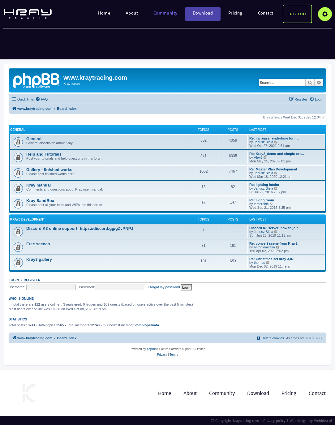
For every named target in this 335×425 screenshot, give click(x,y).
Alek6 (258, 157)
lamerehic (261, 204)
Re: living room (261, 200)
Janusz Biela (263, 142)
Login (14, 280)
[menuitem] (41, 99)
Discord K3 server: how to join (273, 228)
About (132, 13)
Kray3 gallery (39, 259)
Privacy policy (274, 421)
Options (325, 14)
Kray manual (38, 185)
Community (165, 13)
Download (203, 13)
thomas (259, 262)
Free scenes (38, 244)
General (17, 129)
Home (104, 13)
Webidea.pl (323, 421)
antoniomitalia (264, 247)
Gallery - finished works (49, 169)
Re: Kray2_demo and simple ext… (276, 154)
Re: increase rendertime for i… (274, 138)
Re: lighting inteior (264, 185)
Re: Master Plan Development (273, 169)
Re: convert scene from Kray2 (273, 243)
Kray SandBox (40, 200)
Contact (265, 13)
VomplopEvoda (147, 325)
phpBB (151, 349)
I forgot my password (164, 287)
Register (32, 280)
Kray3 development (27, 219)
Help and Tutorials (44, 154)
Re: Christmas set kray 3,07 (271, 259)
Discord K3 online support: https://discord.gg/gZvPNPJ (79, 228)
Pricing (235, 13)
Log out (297, 14)
